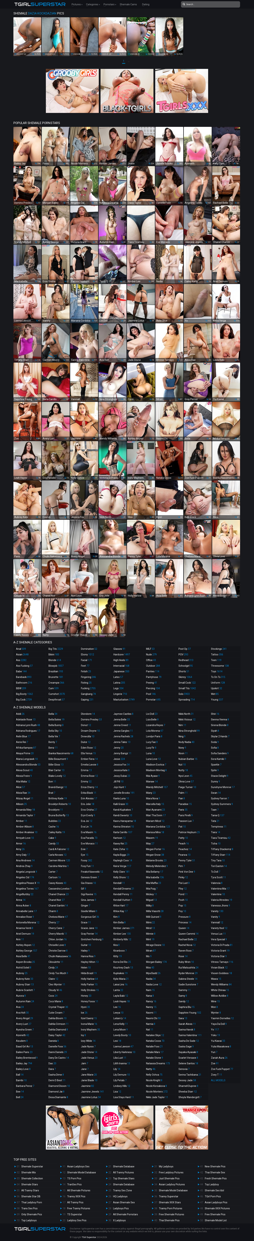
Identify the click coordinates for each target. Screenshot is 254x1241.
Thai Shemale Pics (169, 1220)
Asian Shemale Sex (124, 1202)
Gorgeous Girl (90, 916)
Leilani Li (119, 1018)
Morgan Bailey (156, 962)
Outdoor (153, 665)
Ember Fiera (89, 759)
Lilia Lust (119, 1057)
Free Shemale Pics (215, 1214)
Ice (84, 1012)
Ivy (83, 1035)
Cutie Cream (56, 1012)
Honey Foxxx (89, 1001)
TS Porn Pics (74, 1178)
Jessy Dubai (121, 775)
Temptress (218, 826)
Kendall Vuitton (122, 900)
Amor (21, 843)
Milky (150, 905)
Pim (182, 866)
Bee (20, 1091)
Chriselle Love (57, 945)
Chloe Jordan (58, 939)
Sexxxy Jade (187, 1080)
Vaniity (217, 911)
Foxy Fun (87, 866)
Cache (54, 826)
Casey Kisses (57, 883)
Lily (116, 1069)
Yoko (215, 1035)
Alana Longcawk (27, 759)
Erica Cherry (89, 787)
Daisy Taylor (57, 1035)
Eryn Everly (88, 815)
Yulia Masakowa (221, 1046)
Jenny (118, 747)
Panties (152, 671)
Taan (215, 809)
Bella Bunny (56, 725)
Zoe (215, 1063)
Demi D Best (57, 1080)
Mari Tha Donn (156, 815)
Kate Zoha (120, 849)
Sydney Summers (222, 804)
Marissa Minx (155, 832)
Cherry (54, 922)
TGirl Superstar (89, 1237)
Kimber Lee (122, 933)
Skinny (185, 677)
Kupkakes (120, 973)
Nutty (183, 770)
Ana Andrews (25, 860)
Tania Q (217, 815)
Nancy (151, 1001)
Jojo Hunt (119, 787)
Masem (152, 837)
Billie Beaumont (58, 759)
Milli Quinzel (153, 916)
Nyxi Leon (185, 775)
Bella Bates (56, 719)
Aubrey (22, 973)
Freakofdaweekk (92, 871)
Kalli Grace (120, 804)
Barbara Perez (25, 1086)
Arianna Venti (24, 928)
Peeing (151, 682)
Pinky (183, 877)
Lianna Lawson (123, 1046)
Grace (86, 922)
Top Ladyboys (29, 1220)
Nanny (151, 1007)
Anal (21, 648)
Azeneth (22, 1035)
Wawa (216, 978)
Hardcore (121, 654)
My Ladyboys (166, 1166)
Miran (151, 950)
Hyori (85, 1007)
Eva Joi (86, 821)
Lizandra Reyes (155, 725)
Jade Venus (89, 1057)
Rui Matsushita (188, 967)
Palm (183, 792)
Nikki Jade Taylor (157, 1097)
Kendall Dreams (123, 888)
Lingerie (120, 694)
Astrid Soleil (23, 967)
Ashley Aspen (25, 945)
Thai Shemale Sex (215, 1172)
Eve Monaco (89, 843)
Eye (84, 854)
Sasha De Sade (189, 1040)
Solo (184, 694)
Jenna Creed (122, 725)
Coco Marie (56, 1001)
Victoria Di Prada (222, 945)
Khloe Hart (120, 905)
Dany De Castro (59, 1057)
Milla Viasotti (155, 911)
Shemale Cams (128, 4)
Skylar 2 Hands (220, 736)
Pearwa (184, 854)
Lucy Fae (152, 742)
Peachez (185, 849)
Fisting (86, 682)
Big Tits (56, 648)
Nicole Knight (154, 1080)
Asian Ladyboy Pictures (172, 1184)
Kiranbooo (120, 950)
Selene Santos (188, 1063)
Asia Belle (23, 956)
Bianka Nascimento (61, 753)
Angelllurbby (24, 894)
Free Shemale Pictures (171, 1214)
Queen (184, 928)
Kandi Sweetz (122, 815)
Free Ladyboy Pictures (171, 1172)
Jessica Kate (121, 770)
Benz (53, 747)
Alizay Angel (24, 798)
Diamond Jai (56, 1091)
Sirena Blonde (219, 725)
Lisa (117, 1091)
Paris (183, 809)
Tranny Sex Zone (122, 1190)
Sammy (185, 990)
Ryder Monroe (188, 973)
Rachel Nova (187, 945)
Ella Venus (88, 753)
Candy (54, 843)
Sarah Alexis (187, 1024)
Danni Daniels (58, 1052)
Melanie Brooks (156, 860)
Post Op (185, 648)
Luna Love (153, 759)
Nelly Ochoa (154, 1074)
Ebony (87, 654)
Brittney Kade (58, 798)
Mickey (151, 894)
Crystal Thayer (58, 1007)
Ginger (85, 905)
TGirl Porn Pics (213, 1196)
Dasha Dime (56, 1074)
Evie (84, 849)
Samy (183, 995)
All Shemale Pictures (78, 1190)
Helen (86, 967)
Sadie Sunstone (188, 984)
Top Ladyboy (212, 1184)
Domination (89, 648)
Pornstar (153, 699)
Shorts (184, 671)
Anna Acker (23, 905)
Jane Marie (89, 1074)
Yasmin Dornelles (222, 1018)
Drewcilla (87, 736)
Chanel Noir (57, 900)
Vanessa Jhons (220, 905)
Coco (53, 995)
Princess (185, 922)
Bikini (54, 654)
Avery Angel (24, 1018)
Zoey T (216, 1074)
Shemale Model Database (81, 1172)
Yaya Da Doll (219, 1024)
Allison (21, 804)
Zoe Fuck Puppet (222, 1069)
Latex (118, 677)
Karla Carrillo (122, 832)
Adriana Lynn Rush (28, 725)
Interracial (121, 665)
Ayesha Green (25, 1029)
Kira (116, 945)
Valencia (216, 883)
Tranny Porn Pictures (170, 1208)
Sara (183, 1018)
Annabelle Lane (26, 911)
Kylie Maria (121, 978)
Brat (52, 792)
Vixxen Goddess (221, 973)
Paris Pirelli (186, 815)
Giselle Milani (89, 911)
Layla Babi (120, 995)
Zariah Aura (219, 1057)
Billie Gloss (56, 764)
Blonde (55, 660)
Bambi (21, 1080)
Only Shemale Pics (31, 1214)
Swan (216, 792)
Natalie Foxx (154, 1046)
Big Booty (24, 694)
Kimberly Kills (122, 939)
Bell (19, 1097)
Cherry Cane (56, 928)
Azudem (22, 1040)
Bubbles (55, 821)
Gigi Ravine (88, 894)
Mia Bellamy (154, 871)
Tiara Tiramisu (221, 837)
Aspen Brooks (25, 962)
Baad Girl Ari (24, 1046)
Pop (182, 905)
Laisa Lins (120, 984)
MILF (150, 648)
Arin (20, 939)
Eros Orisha (89, 809)
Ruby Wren (186, 962)
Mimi (150, 922)
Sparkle (216, 764)
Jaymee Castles (123, 713)
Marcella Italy (155, 804)
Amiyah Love (25, 837)
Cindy (53, 967)
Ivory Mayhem (90, 1029)
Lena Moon (120, 1029)
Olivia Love (186, 781)
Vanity (215, 916)
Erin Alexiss (89, 798)
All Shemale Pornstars (125, 1214)
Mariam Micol (155, 821)
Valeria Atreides (221, 900)
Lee (117, 1007)
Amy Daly (23, 854)
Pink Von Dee (187, 871)
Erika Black (88, 792)
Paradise (185, 804)
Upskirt (216, 688)
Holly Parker (89, 984)
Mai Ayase (153, 775)
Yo (215, 1029)
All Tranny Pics (75, 1202)
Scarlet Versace (188, 1057)
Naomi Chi (153, 1018)
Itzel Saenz (89, 1018)
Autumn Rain (25, 1001)
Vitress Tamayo (222, 962)
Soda (215, 742)
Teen (216, 660)
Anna (20, 900)
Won (214, 1007)
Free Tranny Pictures (78, 1208)
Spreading (187, 699)
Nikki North (186, 713)
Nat (149, 1029)
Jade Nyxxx (88, 1046)
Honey (86, 995)
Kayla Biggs (121, 854)
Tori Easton (219, 866)
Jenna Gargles (123, 730)
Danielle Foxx (57, 1046)
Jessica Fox (121, 764)
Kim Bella (119, 922)
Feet (85, 665)
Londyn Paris (154, 736)
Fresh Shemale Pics (216, 1178)
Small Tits (187, 688)
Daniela (54, 1040)
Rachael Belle (188, 939)
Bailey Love (23, 1069)
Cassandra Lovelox (60, 888)
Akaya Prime (25, 753)
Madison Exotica (156, 764)
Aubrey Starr (25, 984)
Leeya (118, 1012)
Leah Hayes (121, 1001)
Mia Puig (152, 888)
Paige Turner (187, 787)
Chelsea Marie (58, 916)
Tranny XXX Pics (76, 1196)
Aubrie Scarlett (25, 990)
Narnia (150, 1024)
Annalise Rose (25, 916)
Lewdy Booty (122, 1035)
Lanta (118, 990)
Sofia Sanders (220, 753)
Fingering (88, 677)
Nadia (151, 978)
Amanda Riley (25, 809)
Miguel (151, 900)
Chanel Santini (58, 905)
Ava (20, 1007)
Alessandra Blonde (28, 764)
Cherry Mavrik (58, 933)
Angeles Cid (25, 877)
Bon (52, 781)
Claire (53, 978)
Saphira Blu (187, 1007)
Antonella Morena (27, 922)
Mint (150, 939)
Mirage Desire (155, 945)
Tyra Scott (218, 877)
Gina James (88, 900)
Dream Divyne (90, 730)
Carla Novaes (57, 854)
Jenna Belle (121, 719)
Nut (182, 764)
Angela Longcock (26, 871)
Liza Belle (152, 719)
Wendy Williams (221, 984)
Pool (151, 694)
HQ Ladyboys (120, 1196)
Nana (150, 995)
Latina (119, 682)
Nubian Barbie (188, 759)
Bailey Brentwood (27, 1057)
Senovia (184, 1069)
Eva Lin (86, 826)
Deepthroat (57, 699)
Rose (183, 956)
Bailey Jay (24, 1063)
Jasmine (87, 1086)
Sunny (215, 781)
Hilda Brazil (89, 973)
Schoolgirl (186, 665)
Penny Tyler (187, 860)
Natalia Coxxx (155, 1040)
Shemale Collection (32, 1178)
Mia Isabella (155, 877)
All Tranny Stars (30, 1190)
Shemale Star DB (30, 1196)
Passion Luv (186, 821)
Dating (145, 4)
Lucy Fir (151, 747)
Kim (116, 916)
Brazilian (56, 671)
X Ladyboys (119, 1220)
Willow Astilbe (219, 995)
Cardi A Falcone (59, 849)
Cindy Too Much (58, 973)
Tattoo (217, 654)
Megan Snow (155, 854)
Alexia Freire (24, 775)
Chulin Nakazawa (60, 956)
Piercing (153, 688)
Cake (52, 837)
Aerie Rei (22, 742)
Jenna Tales (121, 742)
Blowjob (56, 665)
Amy (20, 849)
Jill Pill (118, 781)
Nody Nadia (186, 742)
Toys (216, 671)
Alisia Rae (23, 792)
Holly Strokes (90, 990)
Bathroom (24, 682)
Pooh (183, 900)
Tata (215, 821)
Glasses (119, 648)
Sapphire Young (190, 1012)
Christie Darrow (58, 950)
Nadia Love (154, 984)
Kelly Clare (121, 871)
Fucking (88, 688)
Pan (182, 798)
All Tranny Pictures (123, 1172)
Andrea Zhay (24, 866)
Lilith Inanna (121, 1063)
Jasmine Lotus (91, 1097)
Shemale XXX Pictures (217, 1208)
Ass (21, 660)
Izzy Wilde (88, 1040)
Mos (150, 967)
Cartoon (55, 877)
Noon (183, 753)
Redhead (186, 660)
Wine (215, 1001)
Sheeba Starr (188, 1091)
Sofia (215, 747)
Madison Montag (156, 770)
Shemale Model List (216, 1220)
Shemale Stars (29, 1184)
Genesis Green (90, 877)
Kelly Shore (121, 877)
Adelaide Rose (25, 719)
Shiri (215, 713)
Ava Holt (22, 1012)
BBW (21, 688)
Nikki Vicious (187, 719)
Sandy (184, 1001)
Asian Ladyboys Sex (78, 1166)
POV (183, 654)
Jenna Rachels (123, 736)
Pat (182, 826)
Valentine (218, 894)
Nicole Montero (157, 1091)
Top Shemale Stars (123, 1178)
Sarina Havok (187, 1029)
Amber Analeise (26, 832)
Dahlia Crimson (59, 1024)
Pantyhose (153, 677)
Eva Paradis (89, 837)
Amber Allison (25, 826)
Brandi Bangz (58, 787)
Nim (182, 725)
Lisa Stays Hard (123, 1097)
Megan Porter (155, 849)
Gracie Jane (89, 928)
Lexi (117, 1040)
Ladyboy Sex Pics (76, 1220)
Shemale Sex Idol (214, 1190)
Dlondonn (88, 713)
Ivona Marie (89, 1024)
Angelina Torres (27, 888)
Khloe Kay (120, 911)
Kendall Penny (122, 894)
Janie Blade (89, 1080)
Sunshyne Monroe (223, 787)
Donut (86, 725)
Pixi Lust (184, 883)
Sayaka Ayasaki (188, 1052)
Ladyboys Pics (121, 1208)
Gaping (87, 699)
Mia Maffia (153, 883)
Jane (85, 1069)
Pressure (184, 916)
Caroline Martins (59, 866)
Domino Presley (91, 719)
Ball (19, 1074)
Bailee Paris (24, 1052)
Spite (215, 770)
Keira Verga (122, 866)
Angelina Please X (28, 883)
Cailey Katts (57, 832)
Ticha (215, 843)
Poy (182, 911)
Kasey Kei (120, 843)
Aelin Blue (23, 736)
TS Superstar (74, 1214)
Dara (52, 1069)
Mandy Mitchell (157, 787)
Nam (150, 990)
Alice (20, 787)
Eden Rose (88, 747)
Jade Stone (89, 1052)
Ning (182, 736)
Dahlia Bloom (57, 1018)
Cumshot (57, 694)
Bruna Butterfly (59, 815)
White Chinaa (220, 990)
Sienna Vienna (220, 719)
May (150, 843)
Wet (215, 694)
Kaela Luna (121, 798)
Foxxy (86, 860)
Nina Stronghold (189, 730)
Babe (21, 671)
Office (151, 660)
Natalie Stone (154, 1057)
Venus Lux (218, 933)
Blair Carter (56, 770)
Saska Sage (186, 1046)
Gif (83, 888)
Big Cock (24, 699)
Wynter (216, 1012)
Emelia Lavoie (89, 764)
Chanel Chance (59, 894)
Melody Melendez (157, 866)
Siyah (215, 730)
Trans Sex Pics (29, 1208)
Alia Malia (23, 781)
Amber (21, 821)
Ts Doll (215, 871)
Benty (53, 742)
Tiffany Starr (220, 854)
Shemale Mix (28, 1172)
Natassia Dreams (158, 1063)
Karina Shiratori (123, 826)
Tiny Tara (218, 860)
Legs (118, 688)
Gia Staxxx (88, 883)
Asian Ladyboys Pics (216, 1202)
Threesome (220, 665)
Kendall (119, 883)
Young (217, 699)
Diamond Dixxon (59, 1086)
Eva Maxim (88, 832)
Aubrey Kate (24, 978)
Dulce (85, 742)
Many (151, 792)
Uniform (218, 682)
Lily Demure (121, 1074)
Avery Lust (23, 1024)
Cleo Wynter (57, 984)
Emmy (86, 781)
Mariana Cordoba (158, 826)
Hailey (85, 950)
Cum (54, 688)
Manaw (152, 781)
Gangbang (88, 694)
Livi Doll (152, 713)
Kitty (117, 956)
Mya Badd (153, 973)
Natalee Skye (155, 1035)
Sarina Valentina (190, 1035)
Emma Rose (89, 775)
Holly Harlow (89, 978)
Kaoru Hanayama (124, 821)
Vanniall (217, 922)
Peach (184, 843)
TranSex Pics (74, 1184)
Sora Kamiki (218, 759)
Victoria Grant (220, 950)
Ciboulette (56, 962)
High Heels (120, 660)
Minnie (150, 933)
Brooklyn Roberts (60, 804)
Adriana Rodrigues (28, 730)
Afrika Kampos (26, 747)
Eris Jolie (87, 804)
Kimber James (123, 928)
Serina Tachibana (190, 1074)
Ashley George (26, 950)
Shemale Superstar (32, 1166)
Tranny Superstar (168, 1196)
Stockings (219, 648)
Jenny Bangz (122, 753)
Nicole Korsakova (156, 1086)
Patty (183, 837)
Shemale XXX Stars (170, 1202)
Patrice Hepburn (189, 832)
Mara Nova (153, 798)
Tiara (215, 832)
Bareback (23, 677)
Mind (150, 928)
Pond (183, 894)
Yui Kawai (218, 1040)
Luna (150, 753)
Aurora (21, 995)
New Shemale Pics (215, 1166)
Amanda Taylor (25, 815)
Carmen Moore (59, 860)
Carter (53, 871)
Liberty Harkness (124, 1052)
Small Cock (187, 682)
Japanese (121, 671)
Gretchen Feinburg (92, 939)
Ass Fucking (24, 665)
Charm (53, 911)
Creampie (56, 682)
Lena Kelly (120, 1024)
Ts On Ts (218, 677)
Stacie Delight (219, 775)
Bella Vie (54, 736)
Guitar (86, 945)
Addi (20, 713)
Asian (22, 654)
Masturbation (124, 699)
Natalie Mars (154, 1052)
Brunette (56, 677)
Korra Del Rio (122, 962)
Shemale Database (123, 1166)
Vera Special (219, 939)
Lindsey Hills (121, 1086)
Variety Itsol (219, 928)
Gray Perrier (89, 933)
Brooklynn (56, 809)
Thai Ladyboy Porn (31, 1202)
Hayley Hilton (90, 962)
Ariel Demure (25, 933)
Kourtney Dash (123, 967)
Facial (86, 660)
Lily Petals (119, 1080)
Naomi (151, 1012)
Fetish (86, 671)
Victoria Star (219, 956)
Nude (151, 654)
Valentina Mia (220, 888)
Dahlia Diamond (58, 1029)
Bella (53, 713)
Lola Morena (154, 730)
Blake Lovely (57, 775)
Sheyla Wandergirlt (190, 1097)
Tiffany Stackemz (222, 849)
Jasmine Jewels (92, 1091)
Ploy (183, 888)
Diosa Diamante (58, 1097)
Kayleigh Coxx (122, 860)
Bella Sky (55, 730)
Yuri (214, 1052)
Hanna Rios (88, 956)
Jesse (119, 759)
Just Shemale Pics (169, 1178)
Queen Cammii (188, 933)
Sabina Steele (188, 978)
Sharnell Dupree (188, 1086)
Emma (86, 770)
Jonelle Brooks (124, 792)
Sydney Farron (220, 798)
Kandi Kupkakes (123, 809)
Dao (52, 1063)
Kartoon (119, 837)
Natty (150, 1069)
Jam (84, 1063)
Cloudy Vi (55, 990)
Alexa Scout (24, 770)
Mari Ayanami (155, 809)
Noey (182, 747)
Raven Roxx (186, 950)
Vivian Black (219, 967)
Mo (149, 956)
